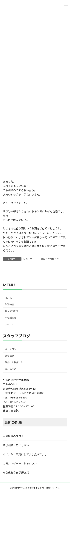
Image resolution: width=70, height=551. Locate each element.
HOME (8, 297)
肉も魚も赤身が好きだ (16, 472)
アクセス (9, 324)
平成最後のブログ (13, 436)
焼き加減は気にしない (16, 445)
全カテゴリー (30, 259)
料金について (11, 311)
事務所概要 (10, 317)
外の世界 (9, 355)
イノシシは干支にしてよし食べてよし (25, 454)
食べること (10, 369)
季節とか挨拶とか (50, 259)
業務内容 (9, 304)
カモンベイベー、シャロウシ (20, 463)
